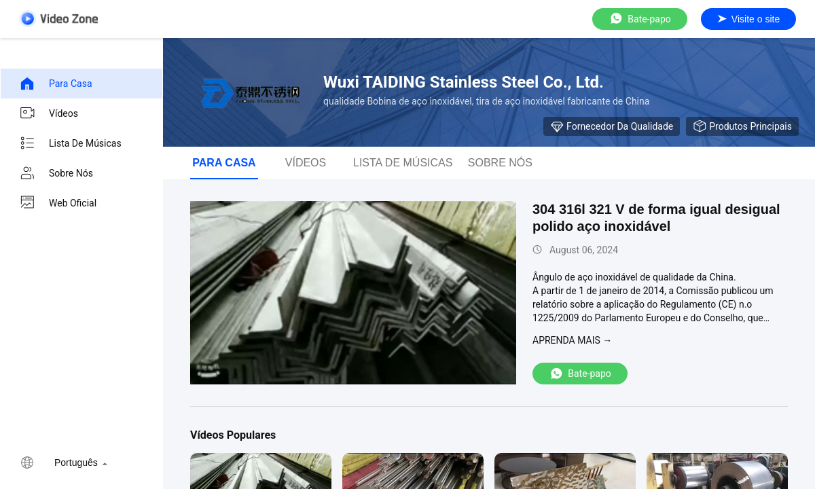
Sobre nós (56, 173)
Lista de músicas (70, 143)
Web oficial (57, 203)
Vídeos (48, 113)
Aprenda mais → (572, 340)
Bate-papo (640, 19)
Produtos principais (742, 126)
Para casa (55, 83)
